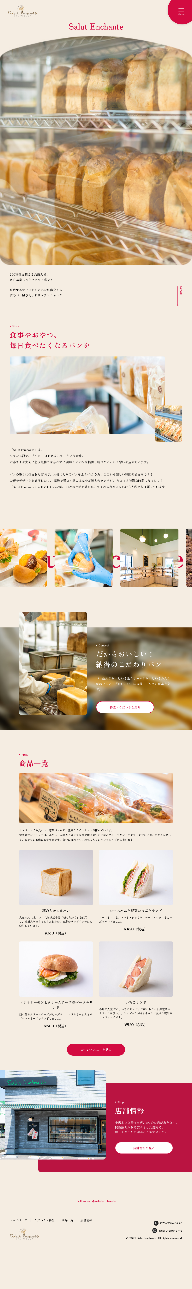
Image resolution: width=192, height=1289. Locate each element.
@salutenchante (104, 1201)
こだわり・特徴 (44, 1220)
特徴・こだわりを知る (125, 707)
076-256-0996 (168, 1223)
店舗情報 (86, 1220)
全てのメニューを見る (96, 1049)
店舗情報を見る (144, 1148)
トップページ (18, 1220)
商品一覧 (67, 1220)
